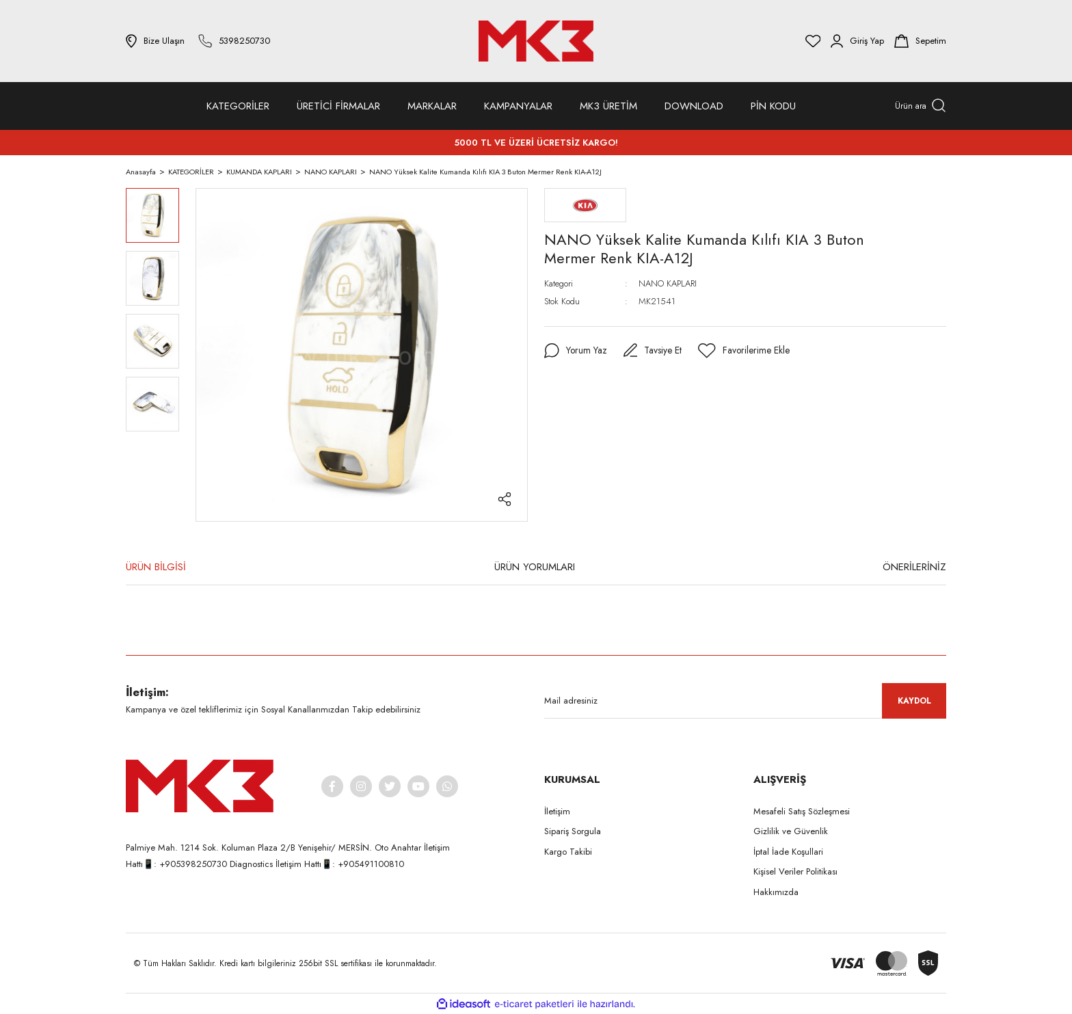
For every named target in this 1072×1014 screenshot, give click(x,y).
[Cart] (920, 41)
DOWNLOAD (694, 106)
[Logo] (536, 41)
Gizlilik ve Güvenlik (790, 831)
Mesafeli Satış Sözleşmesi (801, 811)
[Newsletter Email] (745, 701)
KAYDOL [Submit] (914, 701)
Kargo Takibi (568, 851)
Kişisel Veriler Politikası (795, 871)
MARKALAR (432, 106)
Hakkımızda (776, 891)
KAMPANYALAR (518, 106)
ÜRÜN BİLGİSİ (156, 566)
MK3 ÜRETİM (608, 106)
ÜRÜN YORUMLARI (534, 566)
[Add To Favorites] (745, 350)
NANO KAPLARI (668, 283)
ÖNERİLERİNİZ (914, 566)
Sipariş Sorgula (572, 831)
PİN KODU (773, 106)
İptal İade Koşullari (788, 851)
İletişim (557, 811)
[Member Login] (857, 41)
